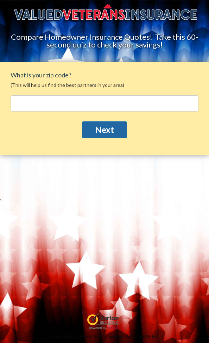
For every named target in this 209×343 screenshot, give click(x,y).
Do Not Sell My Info (142, 336)
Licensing (112, 336)
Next (104, 130)
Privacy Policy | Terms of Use (75, 336)
